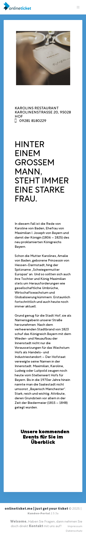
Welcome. (18, 521)
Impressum (75, 526)
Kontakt (36, 526)
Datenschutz (74, 531)
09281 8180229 (32, 121)
